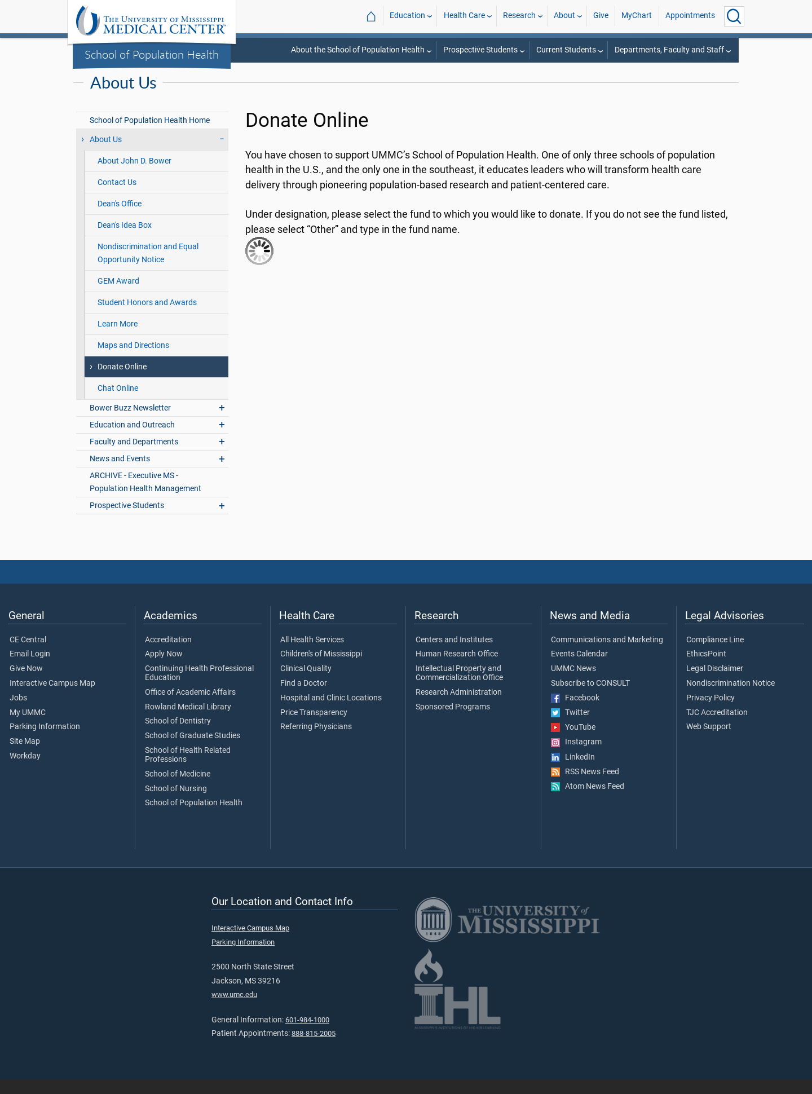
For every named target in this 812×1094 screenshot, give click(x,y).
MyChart (636, 16)
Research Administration (459, 707)
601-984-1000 (307, 1034)
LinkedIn (573, 772)
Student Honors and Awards (147, 317)
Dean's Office (120, 218)
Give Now (26, 683)
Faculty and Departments (134, 456)
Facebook (575, 712)
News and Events (120, 473)
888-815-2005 (314, 1048)
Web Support (708, 741)
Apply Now (164, 668)
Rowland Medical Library (188, 721)
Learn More (118, 338)
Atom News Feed (587, 801)
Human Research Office (457, 668)
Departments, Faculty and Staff (669, 50)
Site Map (25, 756)
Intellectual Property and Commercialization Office (459, 688)
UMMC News (573, 683)
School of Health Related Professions (188, 770)
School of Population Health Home (150, 135)
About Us (722, 73)
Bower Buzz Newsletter (130, 422)
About (564, 16)
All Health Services (312, 654)
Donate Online (122, 381)
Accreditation (168, 654)
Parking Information (45, 741)
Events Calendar (579, 668)
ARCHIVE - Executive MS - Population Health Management (145, 497)
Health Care (464, 16)
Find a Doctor (303, 698)
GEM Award (118, 296)
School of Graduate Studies (192, 750)
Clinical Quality (306, 683)
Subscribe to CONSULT (590, 698)
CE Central (28, 654)
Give (600, 16)
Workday (25, 770)
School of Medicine (177, 788)
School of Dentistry (178, 735)
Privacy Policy (710, 712)
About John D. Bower (134, 175)
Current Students (566, 50)
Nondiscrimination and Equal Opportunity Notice (148, 268)
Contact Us (117, 197)
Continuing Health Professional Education (199, 688)
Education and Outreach (132, 439)
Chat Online (118, 403)
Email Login (30, 668)
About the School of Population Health (358, 50)
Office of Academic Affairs (190, 707)
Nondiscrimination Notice (730, 698)
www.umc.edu (234, 1009)
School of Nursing (176, 803)
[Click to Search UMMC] (734, 16)
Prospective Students (480, 50)
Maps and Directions (133, 360)
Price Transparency (313, 727)
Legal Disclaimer (714, 683)
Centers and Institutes (454, 654)
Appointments (690, 16)
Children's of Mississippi (321, 668)
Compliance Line (715, 654)
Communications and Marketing (607, 654)
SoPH (684, 73)
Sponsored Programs (453, 721)
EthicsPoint (706, 668)
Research (519, 16)
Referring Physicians (316, 741)
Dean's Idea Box (125, 240)
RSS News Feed (585, 786)
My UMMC (28, 727)
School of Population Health (152, 54)
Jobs (18, 712)
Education (407, 16)
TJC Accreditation (717, 727)
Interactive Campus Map (52, 698)
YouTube (573, 742)
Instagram (576, 756)
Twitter (570, 727)
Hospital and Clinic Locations (331, 712)
